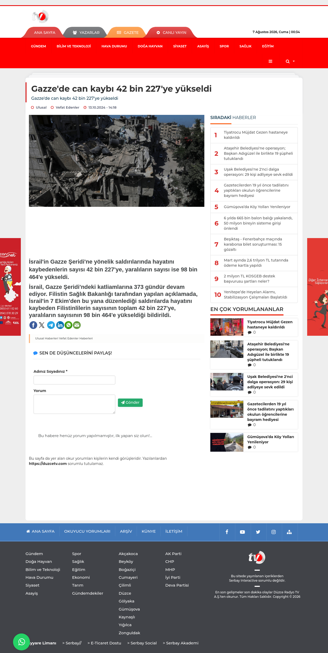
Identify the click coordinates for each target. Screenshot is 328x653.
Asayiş (203, 46)
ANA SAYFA (44, 32)
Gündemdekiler (87, 593)
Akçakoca (128, 553)
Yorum (40, 390)
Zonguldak (129, 632)
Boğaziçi (127, 569)
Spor (224, 46)
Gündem (38, 46)
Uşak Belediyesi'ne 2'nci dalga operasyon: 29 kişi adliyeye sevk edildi (270, 381)
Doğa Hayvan (150, 46)
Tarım (77, 585)
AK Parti (173, 553)
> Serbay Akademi (180, 642)
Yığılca (125, 624)
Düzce (125, 593)
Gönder (130, 402)
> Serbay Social (142, 642)
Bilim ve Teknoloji (74, 46)
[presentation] (157, 384)
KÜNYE (149, 531)
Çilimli (125, 585)
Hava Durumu (114, 46)
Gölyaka (126, 601)
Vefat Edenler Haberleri (76, 338)
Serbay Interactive (243, 580)
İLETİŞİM (173, 531)
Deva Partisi (177, 585)
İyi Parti (172, 577)
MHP (170, 569)
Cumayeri (128, 577)
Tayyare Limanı (41, 642)
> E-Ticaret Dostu (104, 642)
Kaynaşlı (127, 616)
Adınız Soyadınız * (50, 371)
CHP (169, 561)
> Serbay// (71, 642)
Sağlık (245, 46)
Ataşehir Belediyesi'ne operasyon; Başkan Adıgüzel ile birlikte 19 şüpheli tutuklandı (268, 352)
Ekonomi (81, 577)
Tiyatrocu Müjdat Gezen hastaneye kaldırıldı (270, 324)
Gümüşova (129, 609)
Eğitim (268, 46)
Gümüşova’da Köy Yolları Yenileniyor (270, 439)
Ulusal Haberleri (46, 338)
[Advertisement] (117, 228)
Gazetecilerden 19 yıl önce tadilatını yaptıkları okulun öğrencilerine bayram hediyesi (270, 412)
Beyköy (126, 561)
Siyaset (179, 46)
